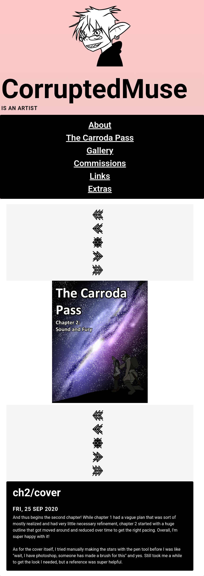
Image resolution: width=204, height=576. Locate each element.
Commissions (100, 163)
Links (100, 176)
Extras (100, 189)
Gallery (100, 150)
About (99, 125)
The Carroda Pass (100, 138)
